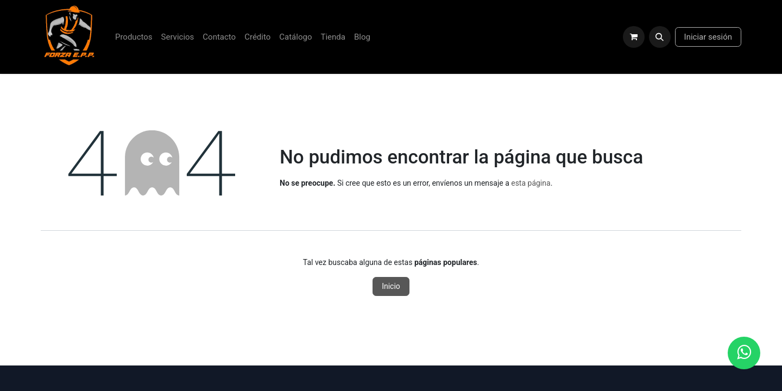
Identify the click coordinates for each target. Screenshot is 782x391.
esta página (530, 183)
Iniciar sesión (708, 37)
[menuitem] (134, 37)
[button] (660, 37)
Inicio (391, 286)
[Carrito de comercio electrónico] (634, 37)
